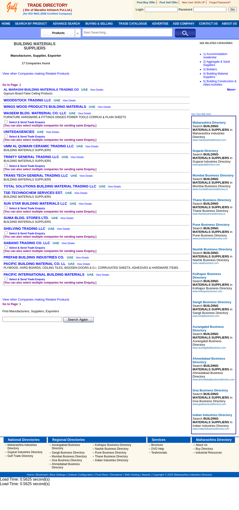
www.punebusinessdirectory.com (210, 238)
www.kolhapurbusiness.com (207, 291)
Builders (212, 69)
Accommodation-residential (215, 55)
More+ (231, 89)
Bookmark (42, 474)
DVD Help (157, 448)
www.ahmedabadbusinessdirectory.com (214, 379)
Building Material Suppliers (215, 75)
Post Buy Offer (146, 2)
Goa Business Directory (67, 460)
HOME (6, 23)
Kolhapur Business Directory (113, 445)
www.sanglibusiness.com (206, 316)
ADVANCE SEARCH (66, 23)
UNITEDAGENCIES (19, 132)
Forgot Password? (220, 2)
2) (204, 61)
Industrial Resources (209, 452)
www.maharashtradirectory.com (209, 140)
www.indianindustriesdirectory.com (211, 429)
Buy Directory (204, 448)
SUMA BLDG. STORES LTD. (27, 218)
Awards (146, 474)
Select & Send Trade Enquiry (27, 122)
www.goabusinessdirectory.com (209, 404)
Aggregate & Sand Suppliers (216, 63)
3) (204, 69)
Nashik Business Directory (111, 448)
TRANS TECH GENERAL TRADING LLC (36, 175)
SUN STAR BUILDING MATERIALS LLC (36, 203)
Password (202, 9)
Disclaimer (116, 474)
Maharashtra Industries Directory (22, 446)
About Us (201, 445)
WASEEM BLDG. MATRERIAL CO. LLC (35, 113)
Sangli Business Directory (68, 452)
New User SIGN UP (193, 2)
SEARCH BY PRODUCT (31, 23)
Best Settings (58, 474)
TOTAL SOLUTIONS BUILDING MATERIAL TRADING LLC (50, 186)
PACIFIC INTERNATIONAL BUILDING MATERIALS (44, 274)
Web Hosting (132, 474)
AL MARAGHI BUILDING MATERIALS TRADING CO (42, 89)
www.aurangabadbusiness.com (209, 347)
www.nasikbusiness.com (206, 263)
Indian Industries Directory (111, 460)
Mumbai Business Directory (69, 456)
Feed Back (101, 474)
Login (157, 9)
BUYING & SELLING (99, 23)
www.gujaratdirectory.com (206, 164)
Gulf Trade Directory (20, 456)
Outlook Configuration (80, 474)
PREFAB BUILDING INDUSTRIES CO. (34, 257)
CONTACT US (208, 23)
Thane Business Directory (111, 456)
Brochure (157, 445)
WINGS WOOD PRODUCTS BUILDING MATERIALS (45, 107)
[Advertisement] (214, 102)
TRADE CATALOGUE (132, 23)
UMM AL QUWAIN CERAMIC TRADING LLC (39, 146)
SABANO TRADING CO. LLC (27, 243)
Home (30, 474)
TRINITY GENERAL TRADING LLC (32, 157)
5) (204, 81)
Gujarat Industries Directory (24, 452)
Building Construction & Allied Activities (220, 83)
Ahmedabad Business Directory (66, 465)
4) (204, 73)
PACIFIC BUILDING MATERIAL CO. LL (35, 264)
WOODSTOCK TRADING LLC (28, 100)
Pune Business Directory (110, 452)
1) (204, 54)
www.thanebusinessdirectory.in (209, 214)
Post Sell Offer (168, 2)
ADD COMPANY (183, 23)
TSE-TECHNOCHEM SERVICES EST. (34, 193)
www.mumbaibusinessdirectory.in (210, 189)
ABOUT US (229, 23)
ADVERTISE (160, 23)
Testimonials (159, 452)
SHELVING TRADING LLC (25, 228)
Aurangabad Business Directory (66, 446)
